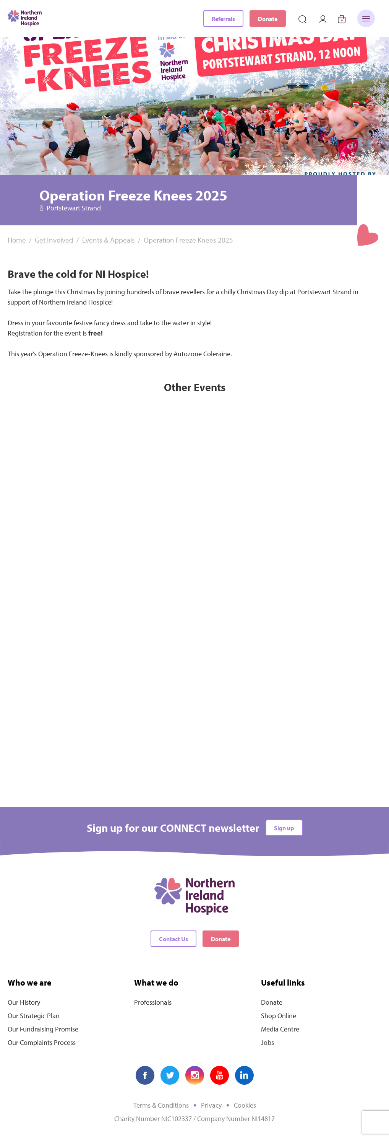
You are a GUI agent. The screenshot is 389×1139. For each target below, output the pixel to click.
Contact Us (173, 939)
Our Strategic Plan (34, 1015)
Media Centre (280, 1029)
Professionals (153, 1002)
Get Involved (54, 239)
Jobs (267, 1042)
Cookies (245, 1105)
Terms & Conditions (161, 1105)
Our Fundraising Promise (43, 1029)
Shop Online (278, 1015)
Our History (24, 1002)
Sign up (284, 828)
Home (17, 239)
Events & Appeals (108, 239)
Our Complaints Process (42, 1042)
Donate (267, 19)
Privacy (211, 1105)
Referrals (223, 19)
